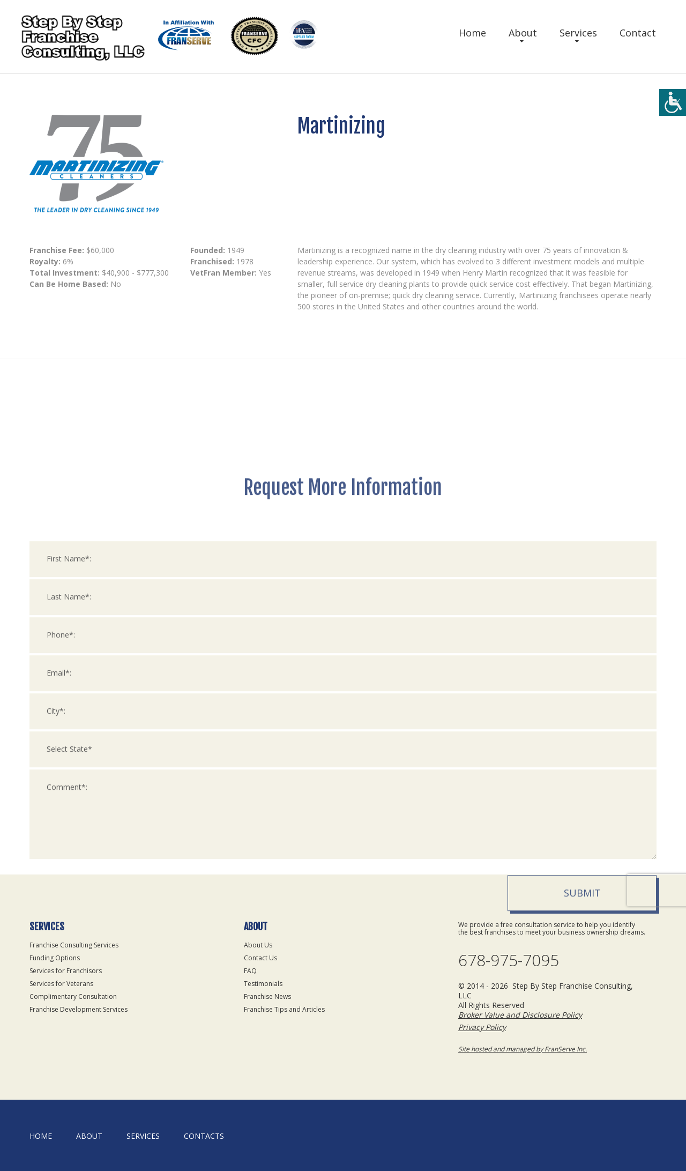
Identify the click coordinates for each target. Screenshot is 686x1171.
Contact (638, 32)
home (40, 1136)
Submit (582, 1026)
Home (472, 32)
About (523, 32)
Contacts (204, 1136)
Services (578, 32)
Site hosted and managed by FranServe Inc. (522, 1049)
